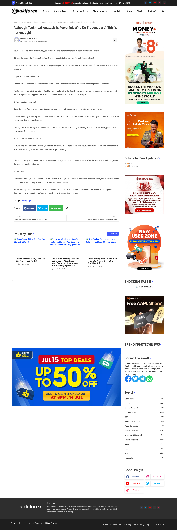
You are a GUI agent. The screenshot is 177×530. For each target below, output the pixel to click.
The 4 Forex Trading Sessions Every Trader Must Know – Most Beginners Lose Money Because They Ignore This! (65, 262)
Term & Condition (158, 524)
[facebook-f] (145, 2)
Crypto (45, 11)
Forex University (144, 426)
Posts (130, 163)
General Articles (80, 11)
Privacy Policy (125, 524)
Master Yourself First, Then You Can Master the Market (30, 260)
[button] (163, 11)
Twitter (44, 208)
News (129, 11)
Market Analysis (100, 11)
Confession (144, 399)
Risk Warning (138, 524)
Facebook (31, 208)
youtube (136, 483)
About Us (114, 524)
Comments (132, 166)
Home (16, 22)
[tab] (46, 11)
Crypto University (144, 408)
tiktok (136, 490)
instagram (156, 476)
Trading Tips (153, 11)
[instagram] (159, 2)
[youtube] (155, 2)
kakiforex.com (37, 523)
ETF (144, 417)
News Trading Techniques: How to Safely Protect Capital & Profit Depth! (102, 261)
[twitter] (150, 2)
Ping (147, 524)
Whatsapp (57, 208)
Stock (139, 11)
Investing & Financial (144, 435)
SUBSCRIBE (68, 3)
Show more (113, 234)
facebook (136, 476)
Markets (117, 11)
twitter (156, 483)
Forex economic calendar (144, 421)
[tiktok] (164, 2)
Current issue (60, 11)
